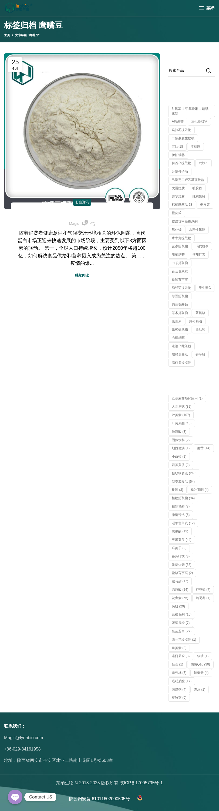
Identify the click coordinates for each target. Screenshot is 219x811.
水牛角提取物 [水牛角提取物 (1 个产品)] (181, 238)
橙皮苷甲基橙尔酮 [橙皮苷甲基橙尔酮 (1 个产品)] (185, 221)
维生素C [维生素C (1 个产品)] (205, 288)
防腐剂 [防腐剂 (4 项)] (179, 689)
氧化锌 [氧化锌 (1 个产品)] (176, 230)
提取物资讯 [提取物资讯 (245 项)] (184, 473)
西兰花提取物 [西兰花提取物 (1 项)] (184, 639)
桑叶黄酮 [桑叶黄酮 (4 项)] (199, 490)
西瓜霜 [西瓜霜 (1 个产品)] (200, 329)
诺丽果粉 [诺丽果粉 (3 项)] (181, 656)
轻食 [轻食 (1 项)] (177, 664)
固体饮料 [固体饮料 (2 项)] (181, 440)
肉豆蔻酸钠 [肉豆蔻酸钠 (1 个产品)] (180, 304)
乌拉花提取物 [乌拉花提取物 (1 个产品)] (181, 130)
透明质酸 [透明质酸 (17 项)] (181, 681)
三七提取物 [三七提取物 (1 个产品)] (199, 121)
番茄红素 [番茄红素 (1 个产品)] (198, 254)
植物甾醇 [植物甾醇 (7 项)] (181, 506)
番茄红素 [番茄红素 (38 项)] (181, 565)
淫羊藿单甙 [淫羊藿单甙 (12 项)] (183, 523)
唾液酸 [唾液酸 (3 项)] (179, 432)
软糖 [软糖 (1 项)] (202, 656)
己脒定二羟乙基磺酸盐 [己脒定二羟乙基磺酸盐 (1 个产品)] (188, 180)
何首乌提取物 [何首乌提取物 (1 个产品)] (181, 163)
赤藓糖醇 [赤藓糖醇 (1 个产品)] (178, 338)
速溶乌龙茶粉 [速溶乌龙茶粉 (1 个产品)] (181, 346)
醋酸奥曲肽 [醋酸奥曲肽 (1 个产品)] (180, 354)
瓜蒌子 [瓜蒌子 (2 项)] (179, 548)
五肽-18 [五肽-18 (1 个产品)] (177, 146)
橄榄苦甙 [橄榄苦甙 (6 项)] (181, 515)
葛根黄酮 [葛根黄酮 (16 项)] (181, 614)
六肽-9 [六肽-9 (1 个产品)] (203, 163)
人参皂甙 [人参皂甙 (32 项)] (181, 406)
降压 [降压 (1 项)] (199, 689)
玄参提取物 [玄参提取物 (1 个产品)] (180, 246)
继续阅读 (82, 275)
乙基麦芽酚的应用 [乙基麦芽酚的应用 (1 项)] (187, 398)
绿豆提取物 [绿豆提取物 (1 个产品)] (180, 296)
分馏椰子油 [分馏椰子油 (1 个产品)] (180, 171)
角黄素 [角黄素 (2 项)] (179, 648)
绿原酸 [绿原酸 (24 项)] (180, 590)
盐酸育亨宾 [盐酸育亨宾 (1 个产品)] (180, 280)
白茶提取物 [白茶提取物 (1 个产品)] (180, 263)
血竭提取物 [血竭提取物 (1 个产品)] (180, 329)
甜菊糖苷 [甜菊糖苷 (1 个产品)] (178, 254)
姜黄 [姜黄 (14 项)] (203, 448)
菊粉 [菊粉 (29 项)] (178, 606)
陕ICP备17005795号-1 (141, 782)
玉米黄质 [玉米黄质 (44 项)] (181, 540)
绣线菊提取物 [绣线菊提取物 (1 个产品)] (181, 288)
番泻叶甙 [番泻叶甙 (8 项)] (181, 556)
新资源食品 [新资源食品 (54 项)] (183, 482)
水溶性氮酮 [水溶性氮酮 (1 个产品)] (197, 230)
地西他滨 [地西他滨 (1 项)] (181, 448)
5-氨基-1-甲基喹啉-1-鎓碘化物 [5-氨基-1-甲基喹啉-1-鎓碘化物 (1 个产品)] (190, 111)
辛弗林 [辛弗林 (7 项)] (179, 673)
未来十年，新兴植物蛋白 (82, 213)
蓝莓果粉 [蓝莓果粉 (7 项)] (181, 623)
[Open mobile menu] (207, 8)
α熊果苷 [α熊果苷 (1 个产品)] (178, 121)
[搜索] (191, 71)
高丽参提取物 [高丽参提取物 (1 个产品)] (181, 362)
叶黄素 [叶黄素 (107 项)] (181, 415)
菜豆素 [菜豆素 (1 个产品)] (176, 321)
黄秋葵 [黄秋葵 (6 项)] (179, 698)
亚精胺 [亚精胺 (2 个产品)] (195, 146)
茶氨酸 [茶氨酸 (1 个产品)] (200, 313)
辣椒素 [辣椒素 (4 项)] (201, 673)
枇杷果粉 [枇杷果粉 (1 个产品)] (198, 196)
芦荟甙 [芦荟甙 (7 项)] (203, 590)
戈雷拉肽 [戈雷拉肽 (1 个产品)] (178, 188)
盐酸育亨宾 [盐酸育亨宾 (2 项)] (182, 573)
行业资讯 (82, 202)
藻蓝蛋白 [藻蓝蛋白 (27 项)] (181, 631)
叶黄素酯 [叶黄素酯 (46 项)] (181, 423)
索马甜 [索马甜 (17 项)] (180, 581)
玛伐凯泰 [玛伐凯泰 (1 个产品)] (202, 246)
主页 (7, 35)
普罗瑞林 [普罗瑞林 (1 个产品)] (178, 196)
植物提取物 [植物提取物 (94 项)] (183, 498)
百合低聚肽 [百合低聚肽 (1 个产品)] (180, 271)
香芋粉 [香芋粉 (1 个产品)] (200, 354)
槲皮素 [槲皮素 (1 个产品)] (205, 205)
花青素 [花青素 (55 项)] (180, 598)
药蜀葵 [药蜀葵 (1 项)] (203, 598)
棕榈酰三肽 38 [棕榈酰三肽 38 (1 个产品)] (182, 205)
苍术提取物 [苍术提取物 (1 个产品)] (180, 313)
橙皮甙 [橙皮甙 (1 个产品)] (176, 213)
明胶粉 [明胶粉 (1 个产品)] (197, 188)
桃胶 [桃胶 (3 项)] (177, 490)
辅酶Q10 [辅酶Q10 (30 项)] (200, 664)
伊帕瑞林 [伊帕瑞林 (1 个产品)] (178, 155)
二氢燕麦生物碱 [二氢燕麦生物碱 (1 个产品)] (183, 138)
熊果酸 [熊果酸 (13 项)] (180, 531)
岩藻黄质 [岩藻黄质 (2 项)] (181, 465)
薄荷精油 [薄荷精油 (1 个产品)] (195, 321)
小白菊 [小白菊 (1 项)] (179, 456)
